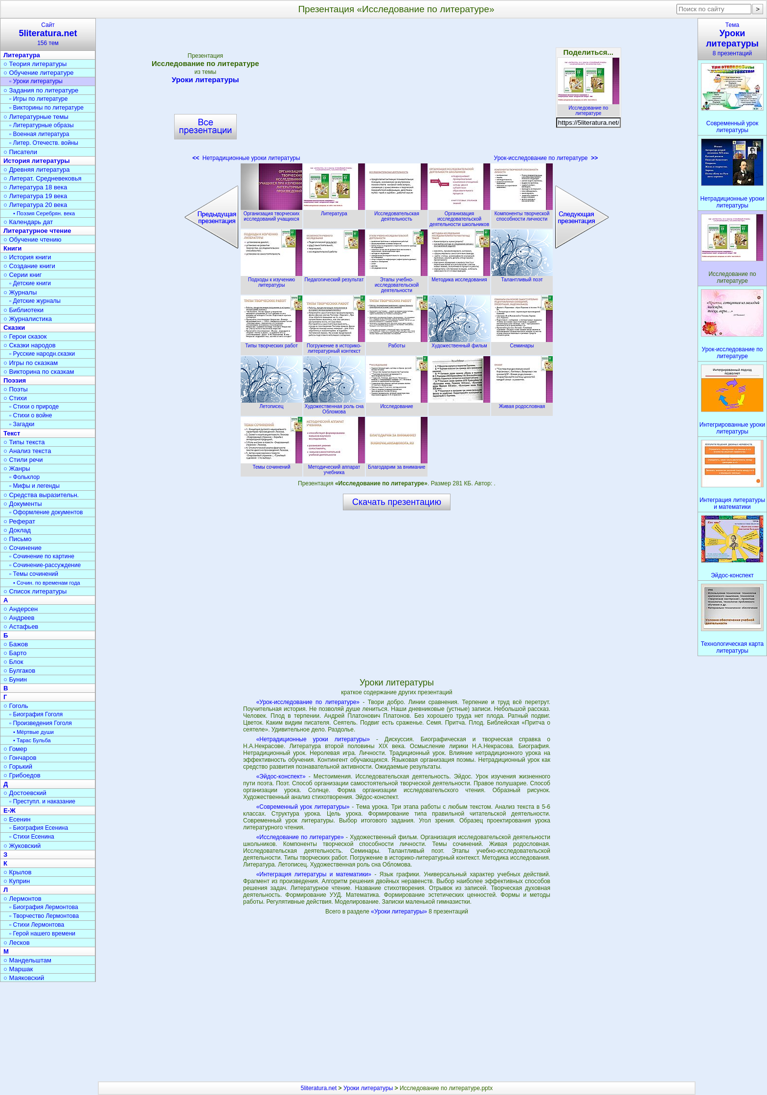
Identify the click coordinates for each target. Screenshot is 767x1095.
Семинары (522, 343)
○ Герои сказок (25, 336)
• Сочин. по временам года (46, 583)
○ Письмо (17, 539)
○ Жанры (16, 468)
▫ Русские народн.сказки (42, 353)
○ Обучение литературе (38, 72)
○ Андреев (19, 617)
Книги (12, 248)
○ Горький (17, 766)
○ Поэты (15, 389)
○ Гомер (15, 749)
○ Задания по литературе (40, 90)
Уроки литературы (205, 79)
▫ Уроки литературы (36, 81)
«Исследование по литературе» (300, 837)
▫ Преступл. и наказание (42, 801)
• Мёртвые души (33, 732)
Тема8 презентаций (732, 39)
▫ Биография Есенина (38, 827)
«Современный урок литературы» (303, 806)
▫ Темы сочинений (33, 573)
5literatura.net (319, 1088)
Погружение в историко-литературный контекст (334, 346)
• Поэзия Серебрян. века (44, 213)
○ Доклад (17, 530)
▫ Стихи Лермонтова (36, 924)
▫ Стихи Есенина (31, 836)
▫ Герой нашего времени (42, 933)
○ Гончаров (19, 757)
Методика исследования (459, 277)
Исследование (397, 403)
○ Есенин (16, 819)
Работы (397, 343)
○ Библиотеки (23, 310)
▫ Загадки (21, 424)
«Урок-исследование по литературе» (308, 702)
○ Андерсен (20, 609)
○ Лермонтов (22, 898)
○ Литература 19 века (35, 196)
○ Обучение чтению (32, 239)
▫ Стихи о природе (34, 406)
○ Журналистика (27, 318)
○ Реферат (19, 521)
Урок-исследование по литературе (546, 158)
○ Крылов (17, 872)
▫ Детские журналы (35, 300)
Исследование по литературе (588, 108)
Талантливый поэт (522, 277)
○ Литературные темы (35, 116)
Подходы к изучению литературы (271, 280)
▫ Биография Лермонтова (43, 907)
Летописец (271, 403)
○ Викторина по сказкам (38, 371)
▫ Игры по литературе (38, 98)
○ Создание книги (29, 266)
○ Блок (13, 661)
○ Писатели (20, 152)
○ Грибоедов (22, 775)
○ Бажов (15, 644)
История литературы (36, 160)
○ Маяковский (23, 977)
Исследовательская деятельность (397, 213)
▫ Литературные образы (41, 125)
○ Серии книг (22, 274)
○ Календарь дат (28, 222)
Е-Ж (9, 810)
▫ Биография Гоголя (36, 714)
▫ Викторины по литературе (46, 107)
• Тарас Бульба (32, 740)
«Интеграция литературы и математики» (313, 874)
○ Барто (14, 653)
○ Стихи (15, 398)
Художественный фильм (459, 343)
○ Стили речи (23, 459)
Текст (11, 433)
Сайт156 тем (47, 34)
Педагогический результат (334, 277)
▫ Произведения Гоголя (40, 723)
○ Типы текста (24, 442)
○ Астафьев (20, 626)
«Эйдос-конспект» (281, 776)
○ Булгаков (19, 670)
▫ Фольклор (24, 477)
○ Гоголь (15, 705)
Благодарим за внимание (397, 464)
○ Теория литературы (35, 64)
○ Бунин (15, 679)
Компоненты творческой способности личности (522, 213)
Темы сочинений (271, 464)
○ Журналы (20, 292)
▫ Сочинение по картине (41, 556)
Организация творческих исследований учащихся (271, 213)
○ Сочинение (22, 547)
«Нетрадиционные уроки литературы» (313, 739)
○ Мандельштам (27, 960)
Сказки (14, 327)
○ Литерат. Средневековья (42, 178)
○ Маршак (18, 969)
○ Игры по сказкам (30, 362)
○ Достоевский (24, 793)
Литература (334, 210)
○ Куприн (16, 881)
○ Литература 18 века (35, 187)
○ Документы (22, 503)
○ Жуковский (22, 845)
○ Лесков (16, 942)
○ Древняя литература (36, 169)
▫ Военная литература (39, 134)
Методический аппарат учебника (334, 467)
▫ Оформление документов (46, 512)
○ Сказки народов (29, 345)
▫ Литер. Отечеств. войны (43, 142)
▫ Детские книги (30, 283)
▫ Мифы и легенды (34, 485)
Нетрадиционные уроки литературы (246, 158)
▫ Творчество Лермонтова (44, 915)
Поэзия (14, 380)
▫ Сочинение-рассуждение (45, 565)
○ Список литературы (35, 591)
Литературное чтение (37, 230)
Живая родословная (522, 403)
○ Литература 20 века (35, 204)
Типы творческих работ (271, 343)
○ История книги (27, 257)
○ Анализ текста (27, 451)
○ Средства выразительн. (41, 495)
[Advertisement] (397, 92)
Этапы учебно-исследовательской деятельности (397, 282)
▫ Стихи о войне (30, 415)
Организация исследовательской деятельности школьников (459, 216)
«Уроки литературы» (400, 911)
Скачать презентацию (396, 502)
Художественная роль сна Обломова (334, 406)
